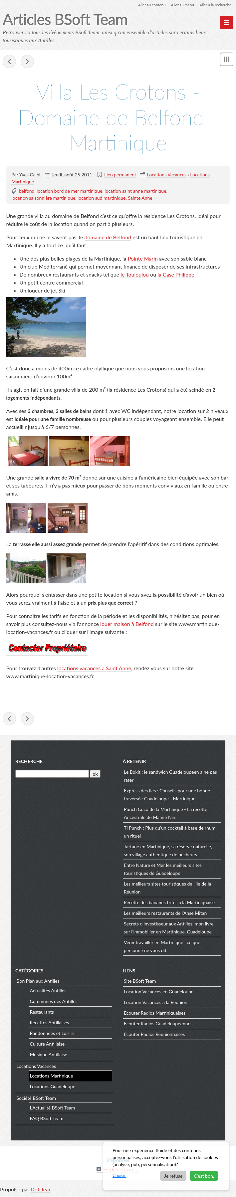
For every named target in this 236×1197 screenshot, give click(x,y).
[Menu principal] (226, 22)
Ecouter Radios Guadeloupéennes (158, 1025)
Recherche (29, 762)
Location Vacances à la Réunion (155, 1003)
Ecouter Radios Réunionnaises (154, 1035)
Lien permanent (120, 175)
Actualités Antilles (48, 991)
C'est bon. (204, 1176)
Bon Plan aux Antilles (38, 982)
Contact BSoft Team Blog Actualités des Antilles (27, 62)
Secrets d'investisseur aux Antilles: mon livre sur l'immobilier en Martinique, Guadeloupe (169, 928)
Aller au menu (180, 4)
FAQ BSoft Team (47, 1119)
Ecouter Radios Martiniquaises (154, 1014)
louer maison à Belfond (127, 624)
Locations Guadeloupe (53, 1087)
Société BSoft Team (36, 1099)
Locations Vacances (167, 175)
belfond (26, 191)
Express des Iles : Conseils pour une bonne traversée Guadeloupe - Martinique (167, 795)
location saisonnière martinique (43, 198)
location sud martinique (101, 198)
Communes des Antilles (54, 1002)
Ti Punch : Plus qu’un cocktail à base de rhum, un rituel (170, 833)
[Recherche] (52, 775)
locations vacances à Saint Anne (94, 668)
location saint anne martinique (135, 191)
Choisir (119, 1175)
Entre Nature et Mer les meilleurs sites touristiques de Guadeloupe (163, 870)
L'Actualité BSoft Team (52, 1108)
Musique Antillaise (48, 1055)
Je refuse (173, 1176)
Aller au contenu (148, 4)
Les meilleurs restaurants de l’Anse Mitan (165, 914)
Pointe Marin (143, 259)
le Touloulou (134, 275)
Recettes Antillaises (49, 1023)
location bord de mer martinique (69, 191)
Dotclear (41, 1190)
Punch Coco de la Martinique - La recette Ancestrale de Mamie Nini (165, 814)
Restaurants (42, 1013)
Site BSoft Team (140, 982)
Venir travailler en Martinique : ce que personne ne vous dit (162, 947)
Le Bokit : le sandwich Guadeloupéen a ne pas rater (170, 777)
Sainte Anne (140, 198)
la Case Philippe (175, 275)
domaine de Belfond (108, 237)
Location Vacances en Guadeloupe (158, 993)
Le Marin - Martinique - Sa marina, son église (9, 62)
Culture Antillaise (47, 1045)
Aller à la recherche (214, 4)
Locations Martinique (51, 1077)
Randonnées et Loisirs (52, 1034)
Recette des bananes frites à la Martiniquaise (169, 903)
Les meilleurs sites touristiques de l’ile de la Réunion (167, 889)
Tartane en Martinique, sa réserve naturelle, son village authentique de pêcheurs (168, 851)
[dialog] (166, 1166)
